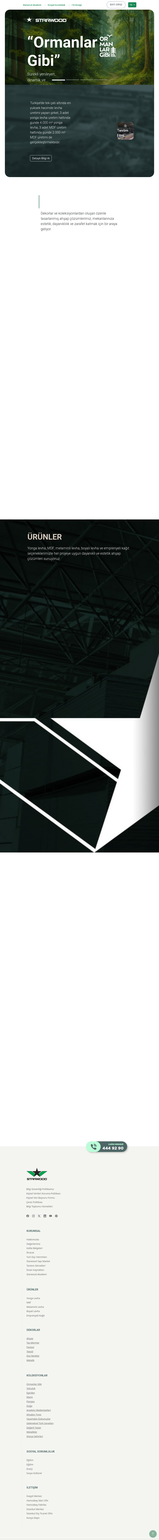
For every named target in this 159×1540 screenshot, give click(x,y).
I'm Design (84, 4)
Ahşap (30, 1330)
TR (131, 4)
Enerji (30, 1460)
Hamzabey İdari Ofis (37, 1492)
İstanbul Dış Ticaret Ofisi (40, 1505)
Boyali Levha (33, 1302)
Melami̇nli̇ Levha (35, 1298)
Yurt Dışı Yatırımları (37, 1248)
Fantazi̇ (30, 1339)
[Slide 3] (86, 79)
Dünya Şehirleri (35, 1428)
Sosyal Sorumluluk (60, 4)
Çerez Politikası (34, 1193)
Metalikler (32, 1423)
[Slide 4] (100, 79)
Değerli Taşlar (34, 1419)
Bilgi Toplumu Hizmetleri (39, 1198)
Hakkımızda (33, 1231)
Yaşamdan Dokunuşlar (39, 1410)
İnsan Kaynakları (35, 1261)
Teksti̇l (30, 1343)
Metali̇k (30, 1351)
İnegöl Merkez (34, 1487)
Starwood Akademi (33, 4)
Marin (30, 1388)
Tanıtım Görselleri (36, 1257)
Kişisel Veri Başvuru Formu (40, 1189)
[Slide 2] (72, 79)
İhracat (30, 1244)
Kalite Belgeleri (35, 1239)
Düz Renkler (33, 1347)
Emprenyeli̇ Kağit (36, 1307)
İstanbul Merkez (35, 1501)
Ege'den (31, 1384)
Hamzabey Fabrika (36, 1496)
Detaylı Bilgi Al (41, 157)
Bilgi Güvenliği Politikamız (40, 1180)
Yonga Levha (33, 1289)
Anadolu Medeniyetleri (39, 1402)
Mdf (29, 1294)
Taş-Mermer (33, 1334)
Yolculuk (31, 1380)
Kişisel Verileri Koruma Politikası (43, 1185)
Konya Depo (33, 1509)
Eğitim (30, 1451)
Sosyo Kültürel (34, 1465)
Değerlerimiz (33, 1235)
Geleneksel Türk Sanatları (40, 1415)
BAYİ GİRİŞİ (117, 4)
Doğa (29, 1397)
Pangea (31, 1393)
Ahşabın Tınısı (34, 1406)
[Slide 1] (58, 79)
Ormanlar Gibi (34, 1375)
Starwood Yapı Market (38, 1253)
